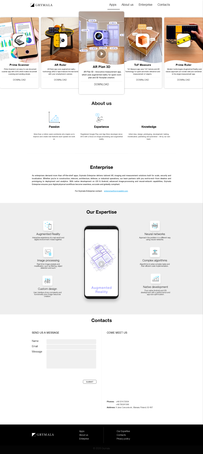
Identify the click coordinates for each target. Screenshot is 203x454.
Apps (112, 4)
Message (37, 352)
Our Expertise (123, 431)
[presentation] (76, 374)
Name (35, 341)
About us (127, 4)
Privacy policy (123, 439)
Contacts (164, 4)
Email (35, 346)
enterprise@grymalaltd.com (116, 191)
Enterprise (145, 4)
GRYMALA (43, 5)
